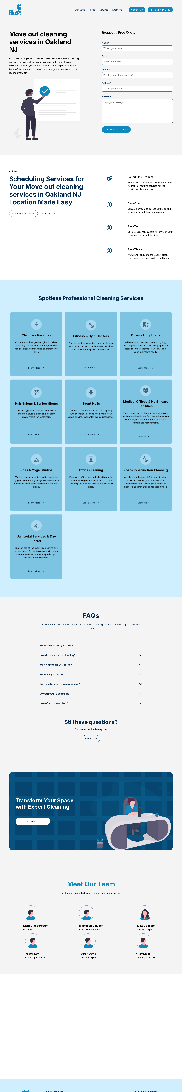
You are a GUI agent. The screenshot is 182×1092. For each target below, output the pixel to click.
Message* (107, 96)
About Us (80, 9)
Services (103, 9)
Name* (105, 42)
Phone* (106, 69)
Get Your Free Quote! (23, 213)
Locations (117, 9)
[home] (15, 9)
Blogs (92, 9)
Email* (105, 56)
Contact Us (137, 9)
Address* (106, 83)
